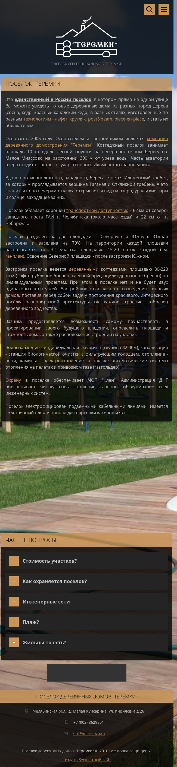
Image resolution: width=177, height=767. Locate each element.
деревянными (83, 269)
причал (58, 413)
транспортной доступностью (97, 210)
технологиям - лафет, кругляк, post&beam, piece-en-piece (83, 119)
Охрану (13, 380)
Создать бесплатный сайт (87, 759)
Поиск (149, 9)
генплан (14, 256)
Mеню (164, 9)
